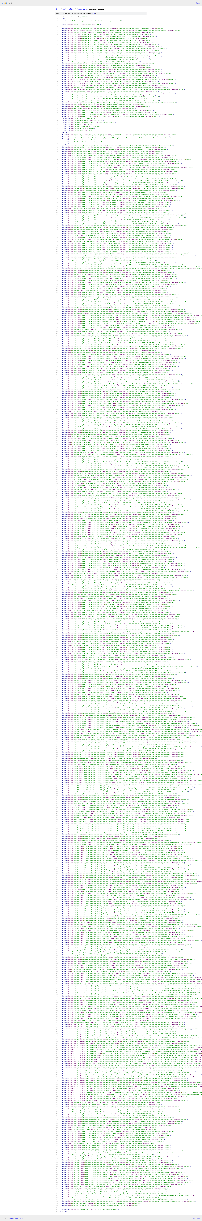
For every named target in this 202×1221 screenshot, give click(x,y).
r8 (56, 9)
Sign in (198, 3)
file (93, 13)
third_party (82, 9)
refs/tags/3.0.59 (68, 9)
